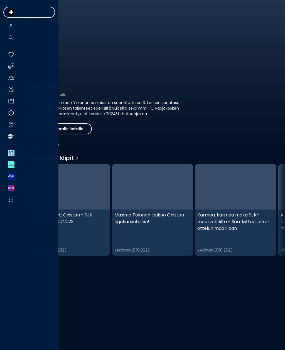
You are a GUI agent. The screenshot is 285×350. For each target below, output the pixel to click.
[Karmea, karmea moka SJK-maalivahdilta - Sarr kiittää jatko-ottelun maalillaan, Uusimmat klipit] (235, 210)
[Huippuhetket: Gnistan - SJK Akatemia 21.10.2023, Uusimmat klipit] (69, 210)
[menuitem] (11, 12)
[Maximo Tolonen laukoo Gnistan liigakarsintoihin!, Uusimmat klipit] (152, 210)
